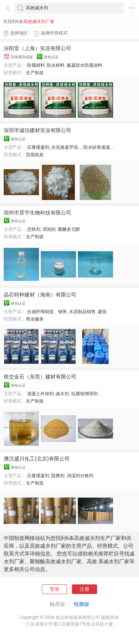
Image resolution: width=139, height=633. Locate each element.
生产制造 (35, 72)
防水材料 (55, 65)
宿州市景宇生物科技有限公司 (37, 213)
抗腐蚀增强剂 (84, 393)
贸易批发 (35, 154)
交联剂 (33, 229)
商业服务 (35, 319)
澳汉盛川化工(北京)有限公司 (37, 459)
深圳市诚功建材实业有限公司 (37, 130)
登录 (54, 589)
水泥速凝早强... (66, 147)
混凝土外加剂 (40, 393)
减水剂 (62, 393)
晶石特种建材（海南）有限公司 (40, 295)
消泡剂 (49, 229)
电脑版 (81, 604)
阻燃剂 (57, 475)
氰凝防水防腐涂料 (84, 65)
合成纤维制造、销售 (47, 311)
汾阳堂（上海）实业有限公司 (37, 48)
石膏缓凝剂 (38, 147)
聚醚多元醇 (69, 229)
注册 (84, 589)
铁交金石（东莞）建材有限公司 (40, 377)
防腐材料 (36, 65)
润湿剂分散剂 (80, 475)
